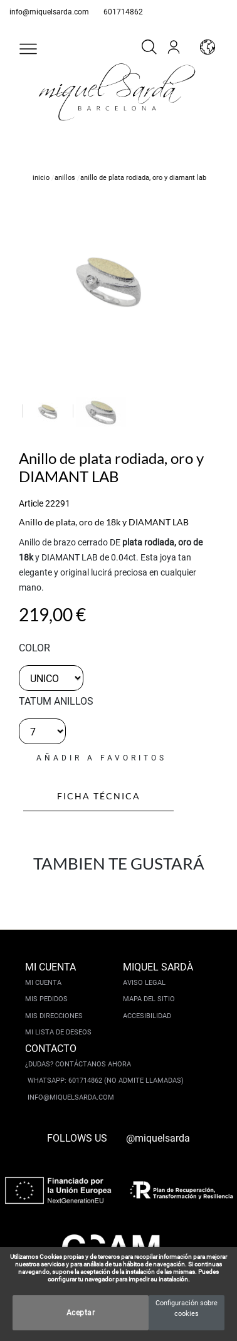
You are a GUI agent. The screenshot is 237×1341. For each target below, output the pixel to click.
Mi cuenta (43, 983)
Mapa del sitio (149, 999)
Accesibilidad (147, 1016)
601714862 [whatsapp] (123, 12)
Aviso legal (144, 983)
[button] (28, 48)
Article (31, 503)
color (34, 648)
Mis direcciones (54, 1016)
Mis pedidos (46, 999)
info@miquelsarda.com (49, 12)
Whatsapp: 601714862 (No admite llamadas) (106, 1080)
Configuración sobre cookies (186, 1308)
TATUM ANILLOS (56, 701)
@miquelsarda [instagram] (158, 1138)
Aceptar (80, 1312)
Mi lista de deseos (58, 1032)
